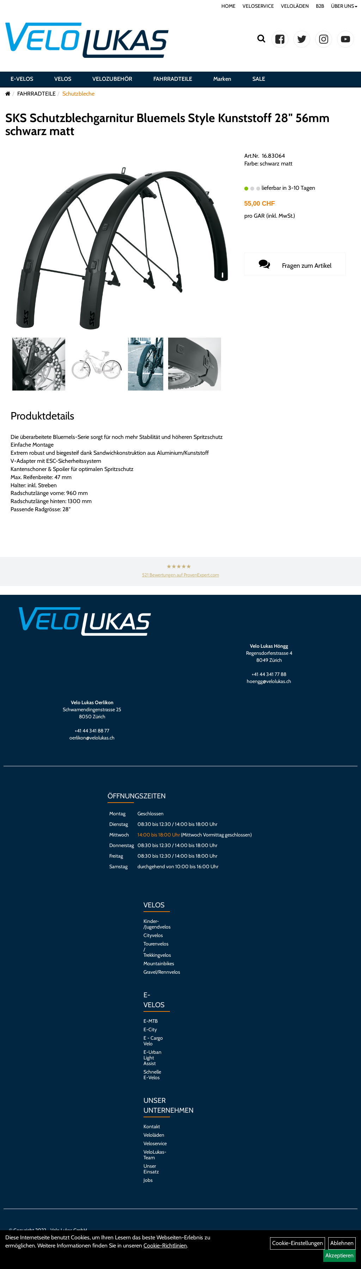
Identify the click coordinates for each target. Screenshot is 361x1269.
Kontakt (151, 1126)
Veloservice (153, 1143)
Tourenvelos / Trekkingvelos (153, 949)
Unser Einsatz (151, 1169)
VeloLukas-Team (153, 1155)
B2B (320, 6)
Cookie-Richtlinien (165, 1245)
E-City (150, 1029)
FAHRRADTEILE (172, 78)
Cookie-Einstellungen (297, 1243)
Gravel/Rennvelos (153, 972)
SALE (258, 78)
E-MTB (150, 1021)
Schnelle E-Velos (152, 1075)
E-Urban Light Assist (152, 1057)
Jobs (148, 1180)
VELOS (62, 78)
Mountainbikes (153, 963)
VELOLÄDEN (295, 6)
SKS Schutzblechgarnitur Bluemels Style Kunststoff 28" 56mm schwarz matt (167, 124)
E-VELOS (22, 78)
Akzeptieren (339, 1255)
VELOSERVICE (258, 6)
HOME (228, 6)
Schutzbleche (78, 93)
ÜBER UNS (344, 6)
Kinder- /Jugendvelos (153, 924)
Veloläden (153, 1135)
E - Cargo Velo (153, 1041)
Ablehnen (342, 1243)
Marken (222, 78)
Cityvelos (153, 935)
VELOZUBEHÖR (112, 78)
